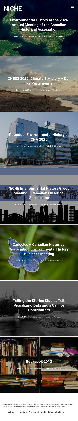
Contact (23, 412)
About (11, 412)
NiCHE (13, 8)
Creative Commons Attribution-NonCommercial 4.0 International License (39, 407)
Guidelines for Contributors (47, 412)
